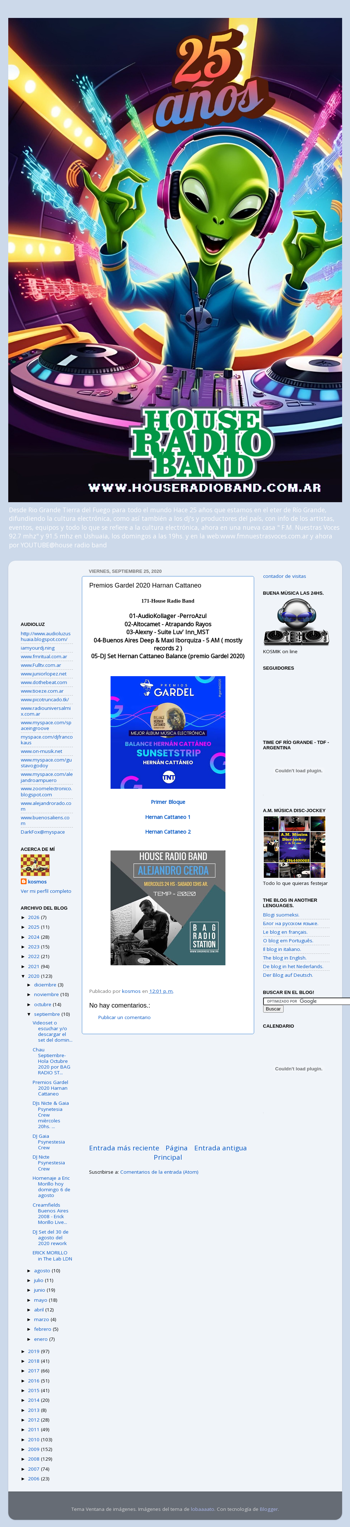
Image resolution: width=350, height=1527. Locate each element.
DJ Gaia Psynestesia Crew (49, 1142)
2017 (34, 1370)
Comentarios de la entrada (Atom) (159, 1172)
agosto (43, 1270)
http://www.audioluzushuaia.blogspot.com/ (46, 636)
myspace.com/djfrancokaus (47, 740)
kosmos (37, 881)
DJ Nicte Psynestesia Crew (49, 1163)
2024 (34, 937)
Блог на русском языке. (290, 923)
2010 (34, 1439)
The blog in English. (285, 958)
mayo (41, 1300)
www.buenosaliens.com (45, 820)
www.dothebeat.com (44, 682)
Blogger (269, 1509)
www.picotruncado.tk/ (45, 699)
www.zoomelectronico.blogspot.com (46, 791)
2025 (34, 927)
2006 (34, 1478)
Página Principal (171, 1152)
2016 (34, 1380)
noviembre (47, 994)
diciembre (46, 984)
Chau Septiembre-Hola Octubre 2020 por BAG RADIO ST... (51, 1061)
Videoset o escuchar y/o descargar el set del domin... (53, 1031)
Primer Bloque (168, 801)
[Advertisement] (47, 588)
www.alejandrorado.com (46, 806)
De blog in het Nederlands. (293, 966)
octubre (43, 1004)
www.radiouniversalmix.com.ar (46, 711)
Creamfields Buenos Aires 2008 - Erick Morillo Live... (51, 1214)
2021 (34, 966)
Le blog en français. (285, 932)
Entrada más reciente (124, 1148)
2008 (34, 1459)
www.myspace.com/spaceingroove (46, 725)
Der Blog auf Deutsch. (288, 975)
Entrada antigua (220, 1148)
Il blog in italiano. (282, 949)
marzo (42, 1319)
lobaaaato (202, 1509)
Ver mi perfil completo (46, 891)
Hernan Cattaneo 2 (168, 831)
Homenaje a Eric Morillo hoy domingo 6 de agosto (51, 1187)
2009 (34, 1449)
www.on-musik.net (41, 751)
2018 (34, 1361)
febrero (43, 1329)
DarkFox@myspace (43, 832)
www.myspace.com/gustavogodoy (46, 763)
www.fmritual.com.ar (44, 656)
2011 (34, 1429)
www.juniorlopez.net (43, 673)
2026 (34, 917)
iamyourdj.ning (38, 648)
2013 (34, 1410)
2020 (34, 976)
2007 (34, 1469)
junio (40, 1290)
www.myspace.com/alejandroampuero (47, 777)
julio (39, 1280)
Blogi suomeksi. (281, 914)
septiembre (47, 1014)
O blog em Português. (288, 940)
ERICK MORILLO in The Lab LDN (52, 1255)
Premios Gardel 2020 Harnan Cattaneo (50, 1088)
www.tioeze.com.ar (42, 691)
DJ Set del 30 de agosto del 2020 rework (51, 1237)
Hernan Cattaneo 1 (168, 816)
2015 (34, 1390)
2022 (34, 956)
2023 (34, 946)
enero (41, 1339)
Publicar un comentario (124, 1017)
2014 (34, 1400)
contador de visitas (284, 576)
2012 (34, 1420)
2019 (34, 1351)
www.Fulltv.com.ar (41, 665)
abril (39, 1309)
